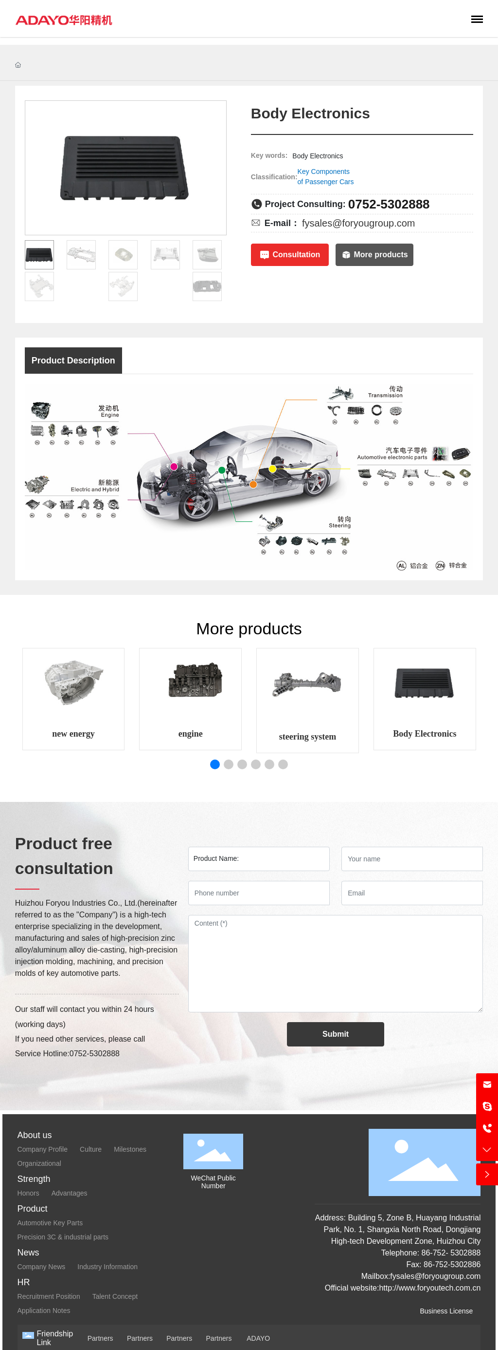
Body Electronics (424, 734)
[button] (215, 764)
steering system (307, 737)
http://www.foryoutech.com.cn (429, 1288)
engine (190, 734)
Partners (100, 1338)
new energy (73, 734)
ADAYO (258, 1338)
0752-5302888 (389, 204)
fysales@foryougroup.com (358, 223)
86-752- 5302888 (449, 1253)
